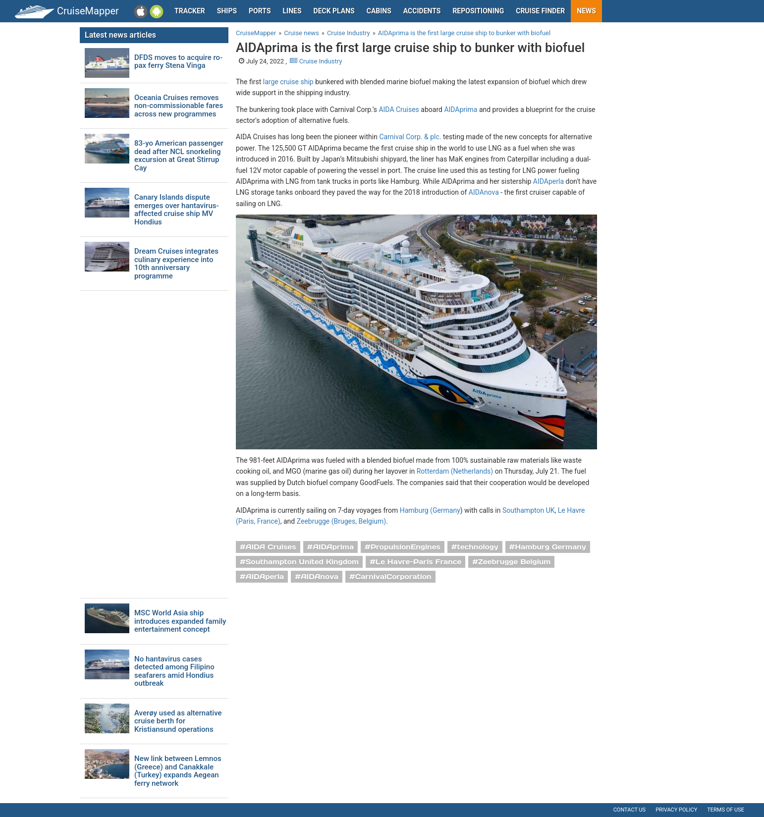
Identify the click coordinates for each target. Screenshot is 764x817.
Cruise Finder (540, 11)
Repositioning (478, 11)
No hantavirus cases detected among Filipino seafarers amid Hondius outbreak (174, 671)
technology (477, 547)
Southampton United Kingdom (302, 561)
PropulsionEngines (405, 547)
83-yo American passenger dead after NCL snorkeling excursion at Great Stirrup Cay (178, 155)
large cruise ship (288, 82)
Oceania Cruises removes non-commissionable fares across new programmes (178, 106)
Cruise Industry (316, 61)
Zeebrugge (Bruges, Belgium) (341, 521)
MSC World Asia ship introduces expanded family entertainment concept (180, 621)
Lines (292, 11)
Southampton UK (528, 510)
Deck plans (334, 11)
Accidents (422, 11)
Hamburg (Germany (430, 510)
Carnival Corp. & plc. (410, 137)
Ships (227, 11)
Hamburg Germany (550, 547)
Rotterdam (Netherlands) (455, 471)
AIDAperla (548, 181)
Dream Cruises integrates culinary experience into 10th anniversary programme (176, 263)
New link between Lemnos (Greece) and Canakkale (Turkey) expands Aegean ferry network (177, 771)
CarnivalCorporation (393, 576)
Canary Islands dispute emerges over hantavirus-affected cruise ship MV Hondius (176, 209)
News (586, 11)
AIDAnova (484, 192)
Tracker (189, 11)
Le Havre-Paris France (418, 561)
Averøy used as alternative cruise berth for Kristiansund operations (178, 721)
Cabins (379, 11)
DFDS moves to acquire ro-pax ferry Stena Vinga (178, 62)
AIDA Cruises (399, 109)
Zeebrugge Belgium (514, 561)
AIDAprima (460, 109)
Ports (260, 11)
